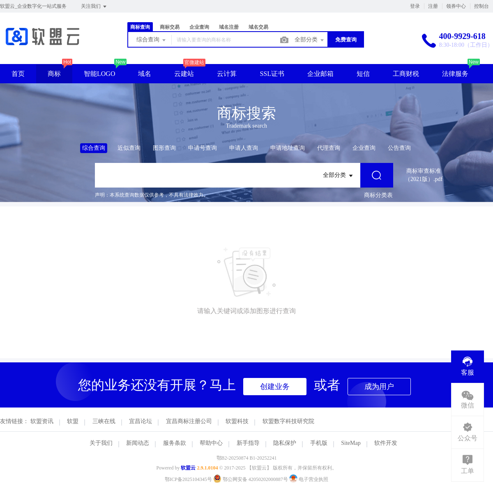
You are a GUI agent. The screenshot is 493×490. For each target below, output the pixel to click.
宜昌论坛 (140, 421)
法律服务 (455, 73)
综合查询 (151, 40)
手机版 (318, 443)
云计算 (227, 73)
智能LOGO (99, 73)
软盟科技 (237, 421)
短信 (363, 73)
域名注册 (229, 27)
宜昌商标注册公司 (189, 421)
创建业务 (275, 386)
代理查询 (328, 148)
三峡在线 (103, 421)
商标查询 (140, 27)
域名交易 (258, 27)
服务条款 (174, 443)
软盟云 (188, 468)
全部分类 (310, 40)
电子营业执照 (308, 479)
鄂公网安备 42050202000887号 (251, 479)
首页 (18, 73)
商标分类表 (378, 195)
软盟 (72, 421)
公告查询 (399, 148)
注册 (433, 6)
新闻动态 (137, 443)
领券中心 (456, 6)
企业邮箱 (320, 73)
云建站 (184, 73)
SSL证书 (272, 73)
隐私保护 (284, 443)
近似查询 (129, 148)
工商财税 (406, 73)
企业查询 (199, 27)
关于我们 (101, 443)
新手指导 (248, 443)
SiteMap (350, 443)
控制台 (481, 6)
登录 (415, 6)
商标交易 (170, 27)
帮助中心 (211, 443)
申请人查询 (243, 148)
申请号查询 (202, 148)
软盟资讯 (41, 421)
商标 (54, 73)
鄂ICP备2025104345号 (188, 479)
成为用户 (379, 386)
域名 (144, 73)
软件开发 (385, 443)
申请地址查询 (287, 148)
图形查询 (164, 148)
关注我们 (94, 6)
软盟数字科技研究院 (288, 421)
